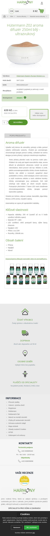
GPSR (10, 432)
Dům (11, 16)
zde (33, 533)
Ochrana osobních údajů (17, 423)
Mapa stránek (13, 426)
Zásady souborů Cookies (17, 429)
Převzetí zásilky (13, 402)
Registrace (12, 408)
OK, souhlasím (32, 527)
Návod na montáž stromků (17, 417)
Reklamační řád (14, 414)
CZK (11, 11)
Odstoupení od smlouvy (16, 435)
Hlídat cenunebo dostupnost (39, 114)
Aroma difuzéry (21, 16)
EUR (17, 11)
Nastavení (16, 527)
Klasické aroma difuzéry (37, 16)
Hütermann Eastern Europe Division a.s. (31, 76)
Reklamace (12, 411)
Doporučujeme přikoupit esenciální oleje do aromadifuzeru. (26, 259)
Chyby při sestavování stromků (19, 420)
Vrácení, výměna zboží (16, 405)
